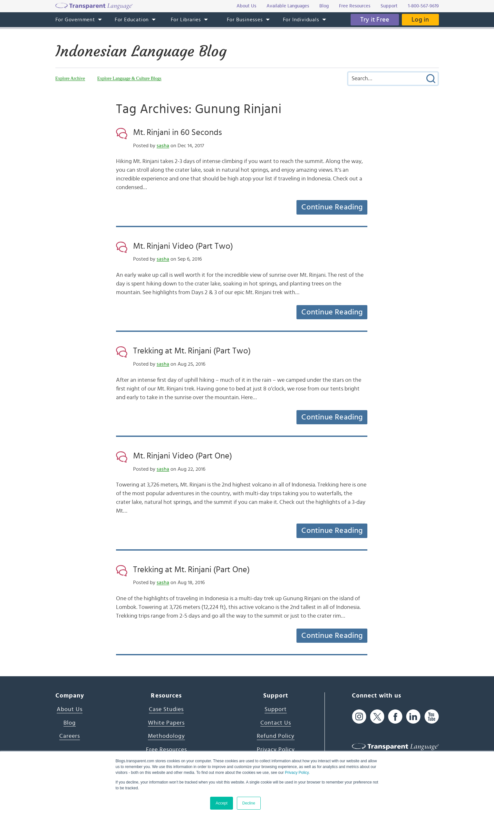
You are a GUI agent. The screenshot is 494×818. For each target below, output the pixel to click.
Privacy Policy (297, 772)
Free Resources (166, 750)
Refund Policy (276, 736)
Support (276, 709)
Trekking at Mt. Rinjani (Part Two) (192, 351)
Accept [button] (222, 803)
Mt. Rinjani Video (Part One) (182, 456)
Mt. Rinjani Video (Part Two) (183, 246)
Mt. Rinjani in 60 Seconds (177, 132)
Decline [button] (248, 803)
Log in (420, 19)
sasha (163, 145)
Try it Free (374, 19)
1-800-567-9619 (423, 6)
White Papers (166, 723)
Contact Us (275, 723)
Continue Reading (332, 207)
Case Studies (166, 709)
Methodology (166, 736)
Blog (69, 723)
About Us (69, 709)
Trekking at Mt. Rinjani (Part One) (191, 569)
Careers (69, 736)
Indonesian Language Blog (141, 51)
